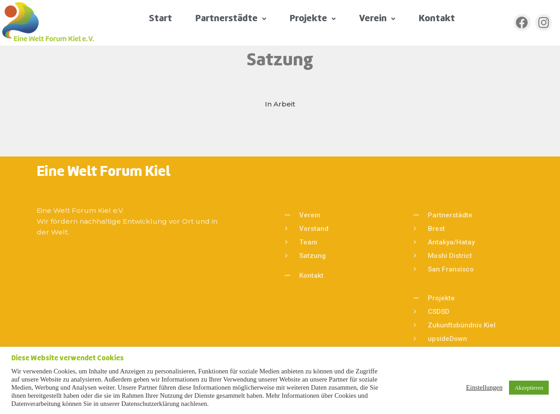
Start (160, 18)
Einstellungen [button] (484, 387)
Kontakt (437, 18)
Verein (377, 18)
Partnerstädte (230, 18)
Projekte (313, 18)
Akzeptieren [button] (528, 387)
